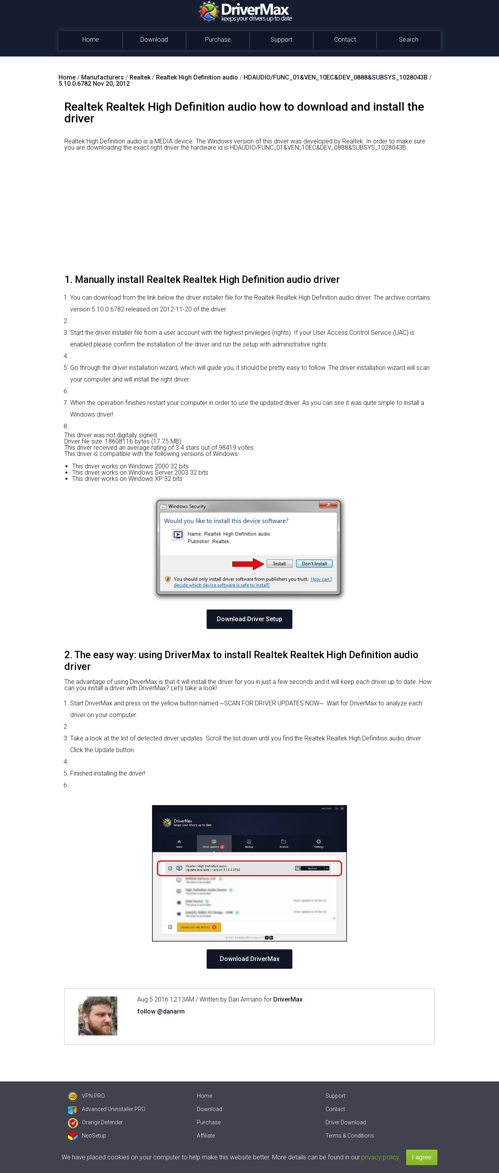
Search (408, 39)
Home (90, 39)
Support (281, 39)
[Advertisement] (249, 215)
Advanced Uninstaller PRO (106, 1109)
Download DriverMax (250, 959)
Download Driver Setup (249, 619)
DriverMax (288, 999)
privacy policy (380, 1157)
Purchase (218, 39)
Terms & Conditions (350, 1135)
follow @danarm (161, 1011)
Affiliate (206, 1135)
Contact (345, 39)
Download (154, 39)
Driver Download (346, 1122)
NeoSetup (87, 1135)
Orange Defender (95, 1122)
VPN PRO (86, 1096)
